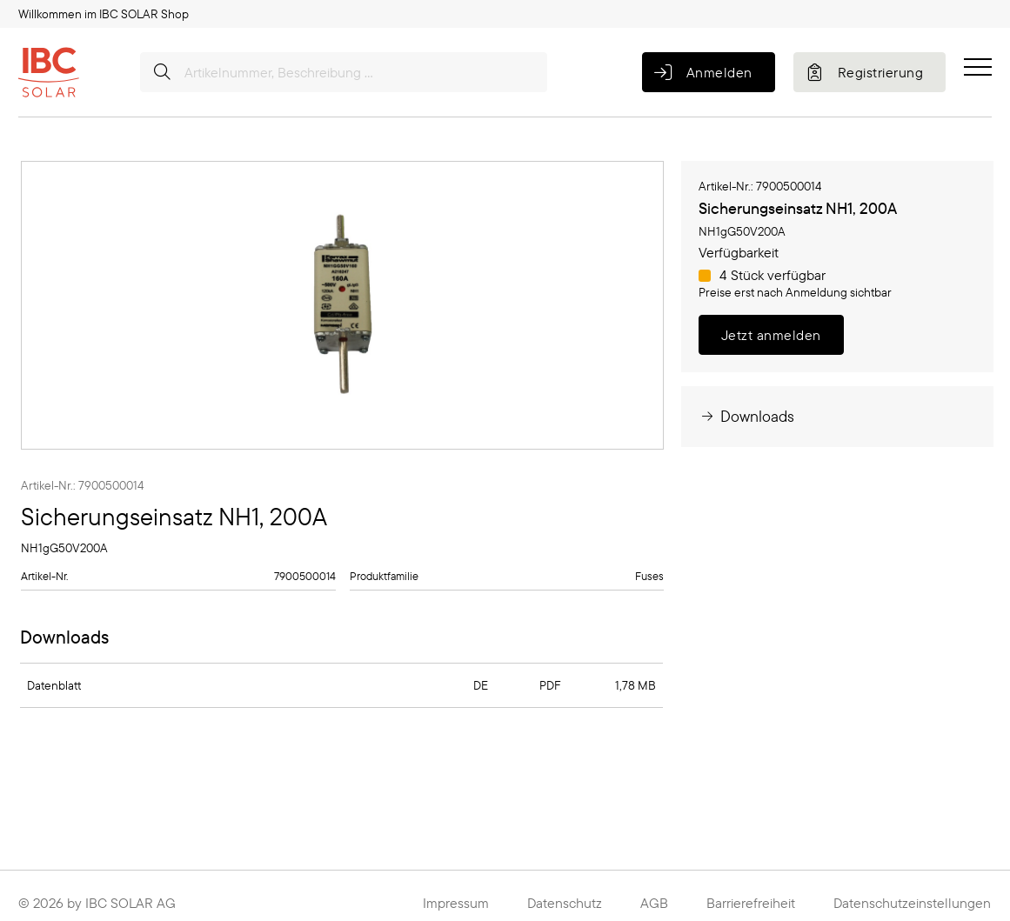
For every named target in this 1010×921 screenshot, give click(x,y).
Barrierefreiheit (750, 902)
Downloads (746, 416)
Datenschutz (564, 902)
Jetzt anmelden (771, 335)
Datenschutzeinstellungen (912, 902)
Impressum (456, 902)
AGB (654, 902)
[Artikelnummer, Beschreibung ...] (343, 72)
